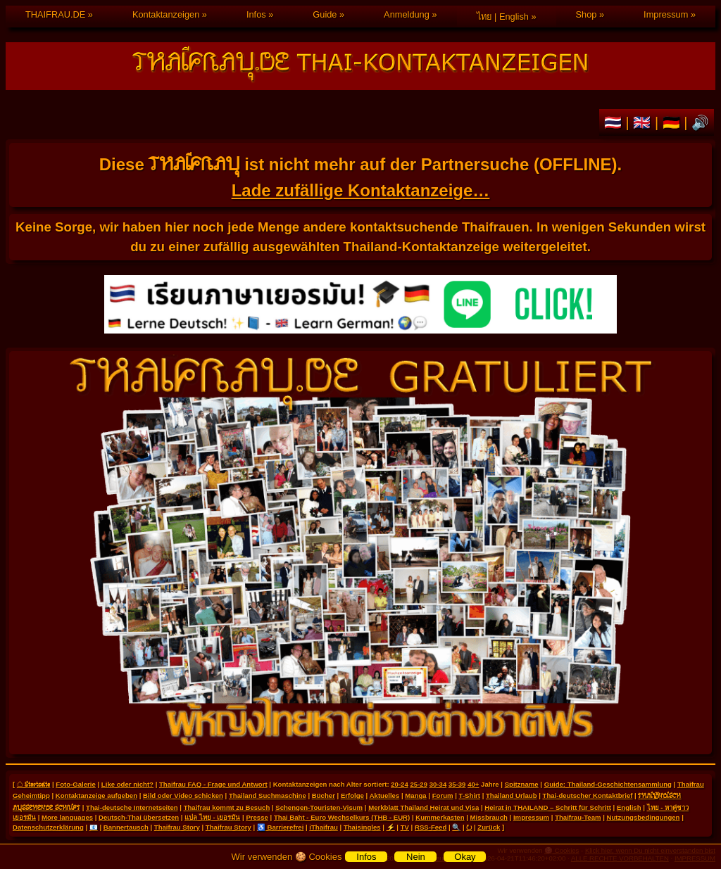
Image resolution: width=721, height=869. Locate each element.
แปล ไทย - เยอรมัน (212, 817)
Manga (415, 795)
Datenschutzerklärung (48, 827)
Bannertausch (126, 827)
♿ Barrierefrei (280, 827)
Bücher (323, 795)
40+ (473, 784)
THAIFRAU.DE (55, 14)
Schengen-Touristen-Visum (319, 807)
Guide (325, 14)
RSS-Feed (430, 827)
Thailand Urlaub (511, 795)
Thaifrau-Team (578, 817)
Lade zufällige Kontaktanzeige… (361, 190)
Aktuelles (385, 795)
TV (405, 827)
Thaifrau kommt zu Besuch (227, 807)
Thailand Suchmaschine (267, 795)
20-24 (399, 784)
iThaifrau (323, 827)
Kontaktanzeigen (165, 14)
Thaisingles (362, 827)
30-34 (438, 784)
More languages (67, 817)
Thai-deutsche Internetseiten (132, 807)
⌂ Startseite (33, 783)
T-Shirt (469, 795)
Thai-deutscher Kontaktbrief (588, 795)
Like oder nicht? (127, 784)
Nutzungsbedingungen (643, 817)
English (629, 807)
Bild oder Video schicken (183, 795)
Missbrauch (489, 817)
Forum (442, 795)
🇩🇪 (673, 122)
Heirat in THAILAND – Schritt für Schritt (547, 807)
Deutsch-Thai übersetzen (139, 817)
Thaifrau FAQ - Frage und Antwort (213, 784)
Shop (586, 14)
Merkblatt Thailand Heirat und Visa (423, 807)
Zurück (488, 827)
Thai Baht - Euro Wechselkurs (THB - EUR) (342, 817)
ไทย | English (503, 16)
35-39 (457, 784)
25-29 (418, 784)
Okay (464, 856)
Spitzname (522, 784)
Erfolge (352, 795)
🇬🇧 (644, 122)
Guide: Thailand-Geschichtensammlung (608, 784)
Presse (257, 817)
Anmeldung (407, 14)
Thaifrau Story (177, 827)
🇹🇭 (615, 122)
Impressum (666, 14)
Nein (415, 856)
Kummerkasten (439, 817)
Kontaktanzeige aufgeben (96, 795)
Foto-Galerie (76, 784)
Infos (256, 14)
